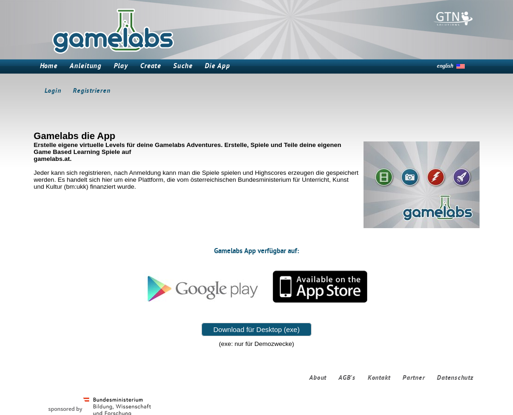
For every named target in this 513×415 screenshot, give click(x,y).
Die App (217, 66)
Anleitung (86, 66)
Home (49, 66)
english (445, 66)
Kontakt (379, 378)
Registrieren (91, 91)
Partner (414, 378)
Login (53, 91)
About (317, 378)
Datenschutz (455, 378)
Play (121, 66)
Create (150, 66)
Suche (183, 66)
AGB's (347, 378)
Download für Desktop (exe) (257, 329)
